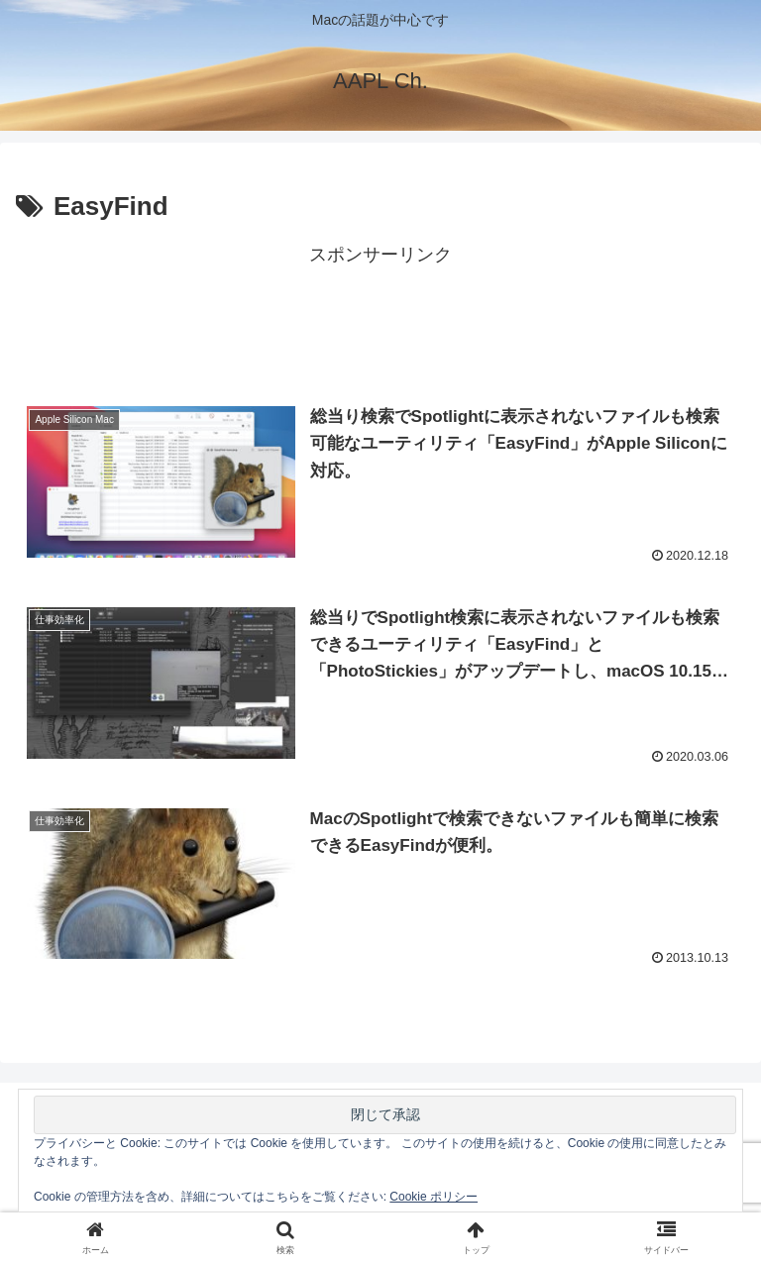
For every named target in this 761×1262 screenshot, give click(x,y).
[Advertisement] (380, 316)
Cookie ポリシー (433, 1197)
